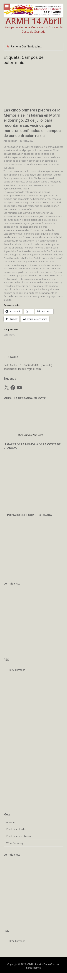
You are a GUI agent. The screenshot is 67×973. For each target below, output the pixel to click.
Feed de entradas (16, 829)
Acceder (11, 822)
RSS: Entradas (14, 670)
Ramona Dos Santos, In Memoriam (32, 46)
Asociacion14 (10, 140)
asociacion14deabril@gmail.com (22, 368)
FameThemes (33, 967)
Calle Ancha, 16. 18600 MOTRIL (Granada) (28, 365)
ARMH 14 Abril (34, 20)
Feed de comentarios (18, 836)
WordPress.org (14, 843)
